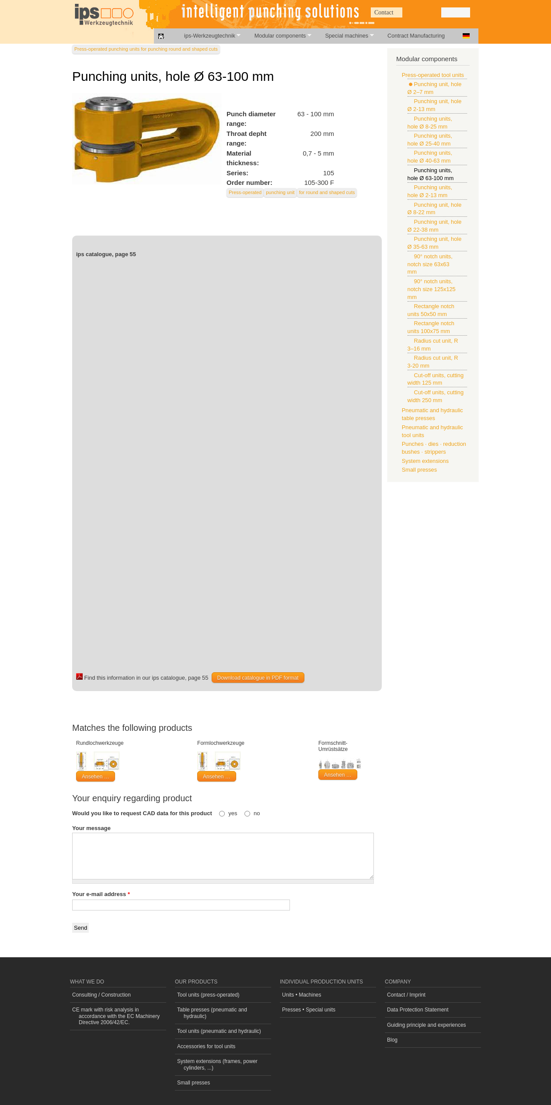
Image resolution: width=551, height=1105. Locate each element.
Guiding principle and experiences (426, 1025)
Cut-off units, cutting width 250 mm (436, 396)
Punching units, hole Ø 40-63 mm (430, 156)
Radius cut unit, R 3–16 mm (433, 344)
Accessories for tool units (206, 1046)
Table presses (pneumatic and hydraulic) (212, 1013)
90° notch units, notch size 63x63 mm (430, 264)
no (257, 813)
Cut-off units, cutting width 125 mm (436, 379)
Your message (91, 828)
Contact (384, 12)
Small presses (419, 469)
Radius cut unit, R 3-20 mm (433, 361)
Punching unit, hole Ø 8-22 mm (435, 209)
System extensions (425, 461)
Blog (392, 1040)
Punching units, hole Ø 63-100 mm (431, 174)
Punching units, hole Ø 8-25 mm (430, 122)
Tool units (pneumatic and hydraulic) (219, 1031)
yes (233, 813)
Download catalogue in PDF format (258, 678)
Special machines (344, 35)
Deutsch (466, 35)
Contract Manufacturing (416, 36)
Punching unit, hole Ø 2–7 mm (435, 88)
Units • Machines (301, 995)
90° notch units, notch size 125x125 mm (432, 289)
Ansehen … (95, 777)
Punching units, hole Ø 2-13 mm (430, 191)
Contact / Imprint (406, 995)
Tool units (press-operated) (208, 995)
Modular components (278, 35)
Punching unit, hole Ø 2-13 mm (435, 105)
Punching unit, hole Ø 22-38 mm (435, 226)
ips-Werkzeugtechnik (207, 35)
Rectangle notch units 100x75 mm (431, 327)
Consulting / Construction (101, 995)
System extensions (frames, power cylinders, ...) (217, 1064)
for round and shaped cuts (327, 192)
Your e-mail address (101, 894)
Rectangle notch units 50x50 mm (431, 310)
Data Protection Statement (418, 1010)
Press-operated (245, 192)
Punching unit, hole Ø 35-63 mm (435, 243)
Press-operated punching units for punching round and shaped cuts (146, 49)
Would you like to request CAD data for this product (142, 813)
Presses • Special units (308, 1010)
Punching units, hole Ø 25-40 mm (430, 139)
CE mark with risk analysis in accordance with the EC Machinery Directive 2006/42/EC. (116, 1016)
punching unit (280, 192)
